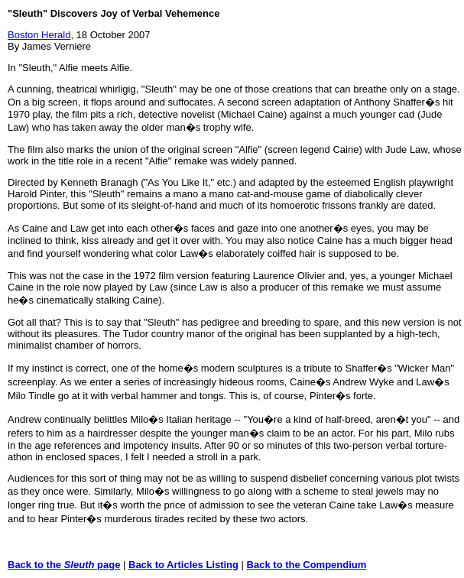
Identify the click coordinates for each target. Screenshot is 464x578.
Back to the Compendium (307, 564)
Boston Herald (39, 35)
